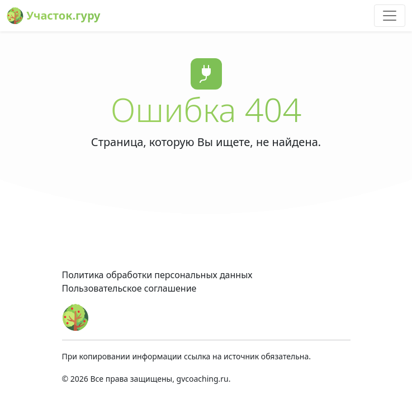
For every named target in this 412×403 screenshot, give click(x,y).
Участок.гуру (54, 15)
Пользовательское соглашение (129, 288)
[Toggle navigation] (389, 15)
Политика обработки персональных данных (157, 275)
